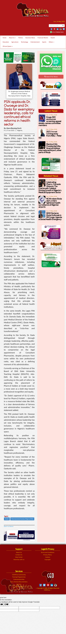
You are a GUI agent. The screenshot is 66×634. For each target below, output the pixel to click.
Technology (24, 42)
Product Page (19, 586)
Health (53, 37)
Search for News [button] (51, 77)
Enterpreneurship (18, 579)
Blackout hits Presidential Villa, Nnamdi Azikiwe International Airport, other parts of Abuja (49, 148)
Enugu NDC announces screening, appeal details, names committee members (49, 121)
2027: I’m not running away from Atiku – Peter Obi (49, 134)
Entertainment (35, 42)
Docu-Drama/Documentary (18, 581)
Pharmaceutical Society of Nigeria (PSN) (22, 519)
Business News (30, 37)
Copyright (48, 559)
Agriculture (14, 42)
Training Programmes (19, 577)
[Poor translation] (6, 604)
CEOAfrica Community (19, 574)
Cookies (47, 557)
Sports (44, 42)
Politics (20, 37)
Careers (18, 584)
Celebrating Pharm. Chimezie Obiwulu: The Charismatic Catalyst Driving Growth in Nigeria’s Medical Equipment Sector (49, 187)
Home (4, 37)
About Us (12, 37)
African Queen (8, 46)
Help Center (19, 557)
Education (6, 42)
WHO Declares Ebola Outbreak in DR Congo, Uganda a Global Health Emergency (50, 216)
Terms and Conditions (47, 552)
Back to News (8, 526)
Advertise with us (18, 559)
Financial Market (43, 37)
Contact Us (18, 554)
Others (51, 42)
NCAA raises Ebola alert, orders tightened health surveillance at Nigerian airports (50, 202)
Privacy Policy (47, 554)
